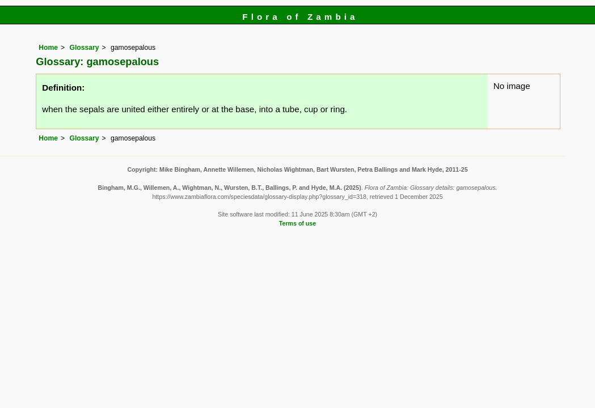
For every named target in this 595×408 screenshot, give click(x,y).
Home (48, 48)
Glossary (84, 48)
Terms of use (297, 223)
